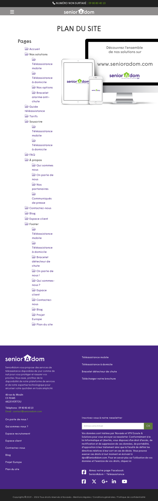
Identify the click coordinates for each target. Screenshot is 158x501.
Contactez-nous (40, 208)
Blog (32, 213)
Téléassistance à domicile (97, 364)
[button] (12, 11)
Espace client (38, 219)
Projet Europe (13, 462)
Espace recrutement (17, 434)
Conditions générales (104, 497)
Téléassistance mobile (95, 357)
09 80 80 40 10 (97, 3)
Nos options (45, 87)
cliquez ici (126, 461)
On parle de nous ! (16, 419)
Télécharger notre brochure (99, 379)
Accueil (34, 49)
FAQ (32, 155)
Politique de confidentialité (131, 497)
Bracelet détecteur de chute (41, 261)
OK (148, 426)
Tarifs (33, 116)
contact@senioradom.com (27, 411)
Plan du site (45, 324)
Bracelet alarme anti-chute (41, 97)
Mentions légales (82, 497)
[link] (86, 482)
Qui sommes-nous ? (16, 426)
